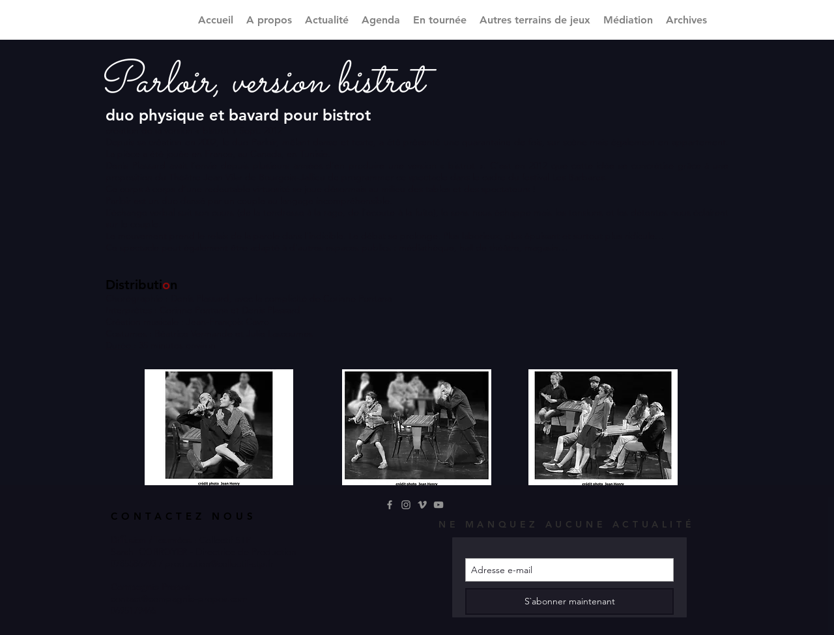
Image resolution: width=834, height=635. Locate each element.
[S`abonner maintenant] (569, 601)
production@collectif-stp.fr (219, 563)
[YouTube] (438, 505)
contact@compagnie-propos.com (179, 598)
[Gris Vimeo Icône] (422, 505)
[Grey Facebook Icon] (389, 505)
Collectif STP (225, 540)
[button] (535, 20)
